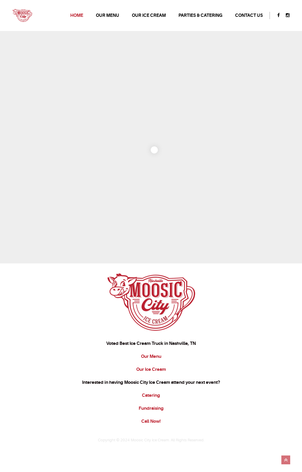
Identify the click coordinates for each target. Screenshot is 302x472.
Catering (151, 411)
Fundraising (151, 424)
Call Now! (151, 437)
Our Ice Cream (151, 385)
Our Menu (151, 372)
